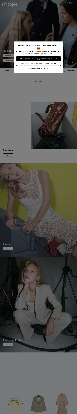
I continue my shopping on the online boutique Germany (38, 63)
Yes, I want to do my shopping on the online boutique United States (38, 58)
